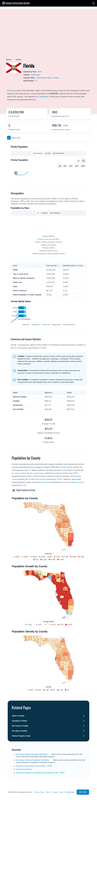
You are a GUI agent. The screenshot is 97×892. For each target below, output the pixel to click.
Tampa (56, 78)
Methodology (69, 873)
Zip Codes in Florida (20, 807)
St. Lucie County (37, 554)
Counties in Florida (19, 802)
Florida (10, 90)
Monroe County (45, 563)
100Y (83, 166)
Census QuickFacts (24, 850)
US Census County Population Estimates (32, 841)
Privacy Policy (39, 873)
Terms (48, 873)
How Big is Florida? (19, 812)
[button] (93, 3)
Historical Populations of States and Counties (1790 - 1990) (40, 854)
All (60, 166)
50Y (76, 166)
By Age (47, 153)
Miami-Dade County (64, 548)
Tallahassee (35, 75)
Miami (49, 78)
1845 (40, 72)
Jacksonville (41, 78)
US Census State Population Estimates (32, 835)
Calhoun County (77, 563)
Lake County (40, 560)
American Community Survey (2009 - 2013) (34, 847)
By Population (38, 153)
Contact (55, 873)
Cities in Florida (18, 797)
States (9, 59)
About (61, 873)
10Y (65, 166)
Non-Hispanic (55, 251)
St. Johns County (19, 554)
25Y (70, 166)
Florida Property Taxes (21, 817)
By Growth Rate (58, 153)
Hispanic (44, 251)
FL (36, 81)
